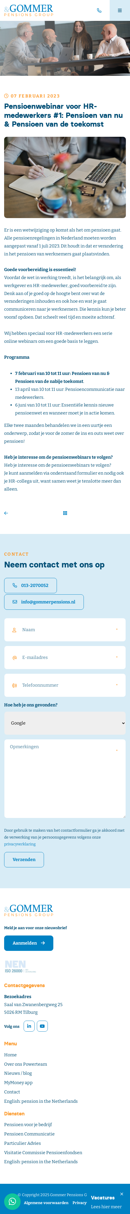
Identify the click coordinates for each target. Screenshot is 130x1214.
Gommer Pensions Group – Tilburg (81, 1195)
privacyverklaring (20, 844)
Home (10, 1054)
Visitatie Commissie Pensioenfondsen (43, 1152)
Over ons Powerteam (25, 1064)
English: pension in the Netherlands (41, 1101)
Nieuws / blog (18, 1073)
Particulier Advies (22, 1143)
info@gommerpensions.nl (44, 602)
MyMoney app (18, 1082)
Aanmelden (29, 943)
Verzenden (24, 859)
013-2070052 (30, 585)
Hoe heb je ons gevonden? (30, 705)
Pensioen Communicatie (29, 1134)
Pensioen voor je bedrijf (28, 1124)
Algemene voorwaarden (46, 1203)
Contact (12, 1092)
